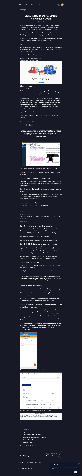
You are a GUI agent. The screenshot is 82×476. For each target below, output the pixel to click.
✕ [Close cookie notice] (78, 463)
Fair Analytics (74, 467)
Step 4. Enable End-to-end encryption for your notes (39, 244)
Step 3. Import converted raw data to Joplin (36, 226)
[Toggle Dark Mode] (62, 4)
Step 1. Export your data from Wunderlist (35, 178)
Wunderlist (41, 33)
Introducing (26, 125)
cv (39, 4)
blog (26, 4)
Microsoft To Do (27, 51)
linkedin (35, 462)
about (32, 4)
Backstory (23, 44)
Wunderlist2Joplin (31, 194)
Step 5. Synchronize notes (29, 262)
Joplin (31, 125)
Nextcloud (24, 278)
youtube (40, 462)
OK (75, 472)
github (31, 462)
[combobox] (58, 5)
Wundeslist (23, 38)
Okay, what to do (26, 86)
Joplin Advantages (24, 422)
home (20, 4)
